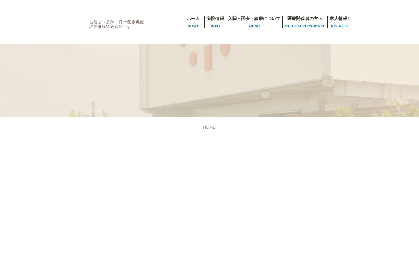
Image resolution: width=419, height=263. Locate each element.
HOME (209, 127)
